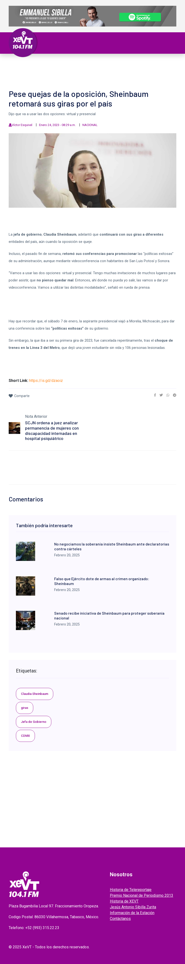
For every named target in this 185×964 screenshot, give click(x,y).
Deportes (22, 69)
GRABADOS (109, 69)
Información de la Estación (132, 913)
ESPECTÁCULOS (47, 69)
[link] (155, 395)
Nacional (90, 63)
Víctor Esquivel (22, 125)
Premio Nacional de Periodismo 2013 (141, 895)
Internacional (116, 63)
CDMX (25, 736)
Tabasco (52, 63)
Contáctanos (120, 918)
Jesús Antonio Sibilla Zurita (133, 907)
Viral (158, 63)
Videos (69, 69)
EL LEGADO (87, 69)
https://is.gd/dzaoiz (46, 380)
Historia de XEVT (124, 901)
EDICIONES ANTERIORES (33, 75)
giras (24, 708)
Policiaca (141, 63)
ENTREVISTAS (132, 69)
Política (71, 63)
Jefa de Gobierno (33, 722)
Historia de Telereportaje (131, 889)
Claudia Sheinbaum (34, 694)
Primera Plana (27, 63)
